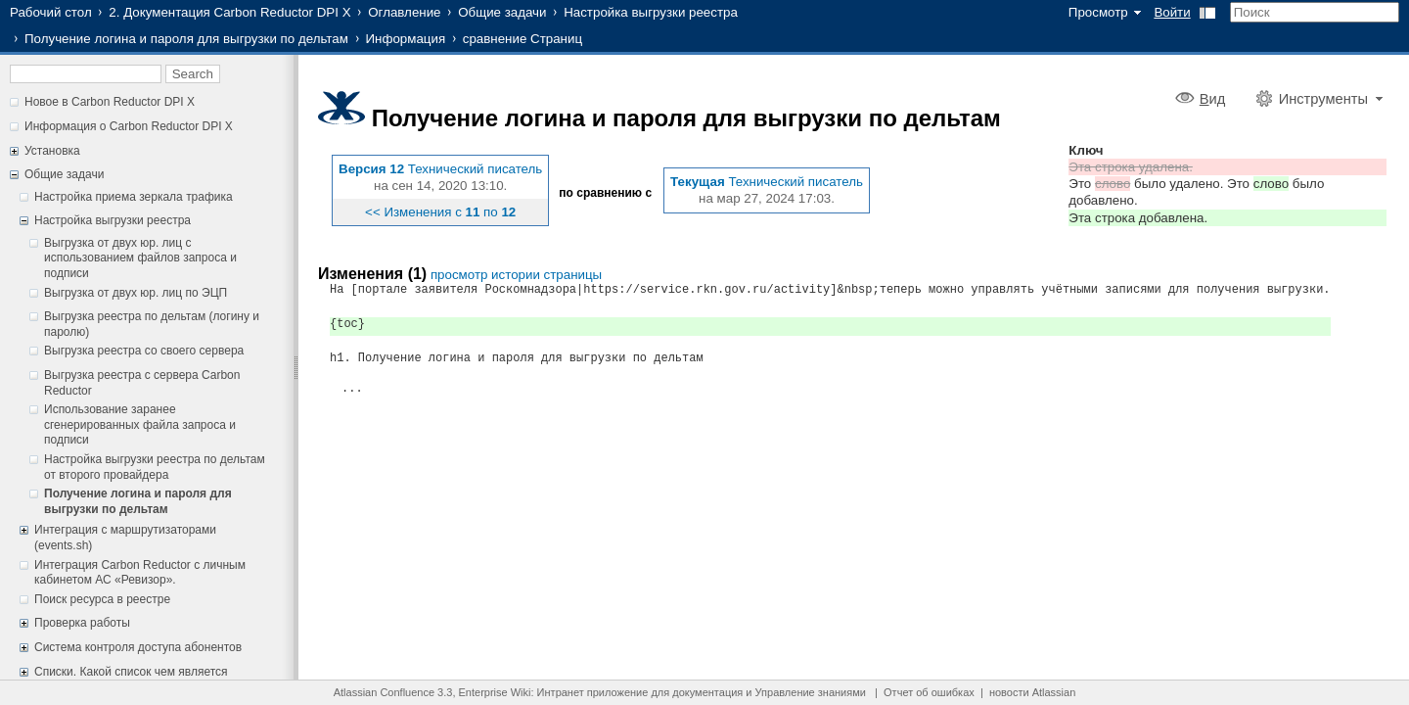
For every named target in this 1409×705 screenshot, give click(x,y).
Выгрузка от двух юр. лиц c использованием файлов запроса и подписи (140, 258)
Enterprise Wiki (495, 692)
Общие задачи (502, 12)
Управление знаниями (810, 692)
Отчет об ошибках (929, 692)
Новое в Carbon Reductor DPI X (109, 102)
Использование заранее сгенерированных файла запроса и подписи (140, 424)
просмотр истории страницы (516, 274)
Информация (406, 38)
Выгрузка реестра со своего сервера (144, 350)
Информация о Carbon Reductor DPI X (128, 126)
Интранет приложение (593, 692)
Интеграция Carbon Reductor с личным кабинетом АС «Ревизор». (140, 573)
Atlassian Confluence (384, 692)
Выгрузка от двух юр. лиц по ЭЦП (135, 293)
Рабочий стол (51, 12)
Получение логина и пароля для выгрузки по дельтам (186, 38)
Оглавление (404, 12)
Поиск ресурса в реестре (102, 599)
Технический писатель (475, 169)
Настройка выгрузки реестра (651, 12)
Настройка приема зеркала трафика (133, 197)
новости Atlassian (1032, 692)
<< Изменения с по (440, 212)
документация (707, 692)
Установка (52, 151)
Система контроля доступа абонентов (138, 647)
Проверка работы (82, 623)
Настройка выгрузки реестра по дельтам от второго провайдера (154, 467)
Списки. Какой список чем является (131, 672)
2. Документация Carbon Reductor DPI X (229, 12)
